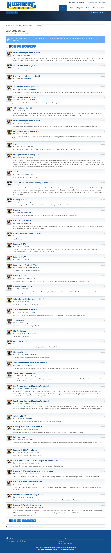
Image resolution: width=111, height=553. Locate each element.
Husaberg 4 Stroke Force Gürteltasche (27, 482)
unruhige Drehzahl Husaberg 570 (25, 131)
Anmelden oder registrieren (96, 2)
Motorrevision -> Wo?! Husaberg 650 (27, 233)
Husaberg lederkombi (21, 199)
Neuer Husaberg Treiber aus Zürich (26, 53)
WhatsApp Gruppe (20, 341)
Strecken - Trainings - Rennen (33, 376)
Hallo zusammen (19, 437)
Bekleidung (27, 202)
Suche (25, 110)
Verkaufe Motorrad (29, 185)
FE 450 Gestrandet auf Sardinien (25, 310)
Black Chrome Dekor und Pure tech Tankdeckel (31, 386)
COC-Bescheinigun (20, 320)
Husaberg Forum (31, 278)
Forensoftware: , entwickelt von (55, 548)
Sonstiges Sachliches (30, 68)
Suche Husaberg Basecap (22, 108)
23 (31, 46)
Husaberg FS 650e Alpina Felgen (25, 450)
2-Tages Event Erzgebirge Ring (24, 373)
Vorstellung (27, 55)
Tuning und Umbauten (32, 267)
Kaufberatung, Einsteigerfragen (35, 507)
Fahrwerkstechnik (34, 452)
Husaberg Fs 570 (19, 276)
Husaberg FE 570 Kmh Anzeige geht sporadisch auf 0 (33, 471)
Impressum (61, 541)
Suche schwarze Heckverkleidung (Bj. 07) (28, 299)
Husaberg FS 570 (19, 244)
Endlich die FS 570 (19, 416)
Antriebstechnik (30, 134)
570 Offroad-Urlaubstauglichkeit (25, 65)
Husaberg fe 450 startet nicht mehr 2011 (28, 426)
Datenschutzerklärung (65, 543)
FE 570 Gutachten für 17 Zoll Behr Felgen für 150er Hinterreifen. (37, 460)
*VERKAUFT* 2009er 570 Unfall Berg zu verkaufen (32, 182)
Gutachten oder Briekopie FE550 (25, 265)
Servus (15, 144)
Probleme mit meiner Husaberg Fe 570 (27, 494)
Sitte (14, 55)
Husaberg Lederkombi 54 (22, 221)
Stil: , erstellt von (55, 550)
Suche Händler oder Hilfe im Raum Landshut (30, 363)
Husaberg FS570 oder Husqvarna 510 (27, 505)
